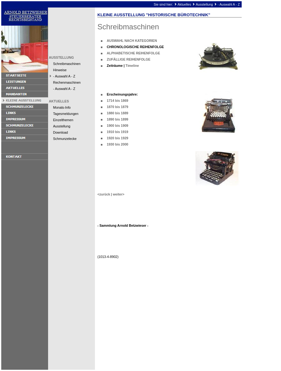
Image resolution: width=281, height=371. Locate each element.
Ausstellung (204, 4)
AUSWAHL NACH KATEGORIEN (132, 40)
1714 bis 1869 (117, 100)
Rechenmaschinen (67, 82)
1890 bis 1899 (117, 119)
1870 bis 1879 (117, 107)
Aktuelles (184, 4)
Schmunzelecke (64, 139)
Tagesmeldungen (65, 114)
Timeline (132, 65)
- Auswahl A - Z (229, 4)
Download (60, 132)
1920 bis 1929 (117, 138)
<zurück (103, 194)
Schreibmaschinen (67, 64)
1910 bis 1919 (117, 132)
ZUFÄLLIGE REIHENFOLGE (128, 59)
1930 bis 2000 (117, 144)
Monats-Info (62, 107)
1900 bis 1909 (117, 125)
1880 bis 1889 (117, 113)
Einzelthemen (63, 120)
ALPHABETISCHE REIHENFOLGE (133, 53)
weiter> (118, 194)
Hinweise (60, 70)
